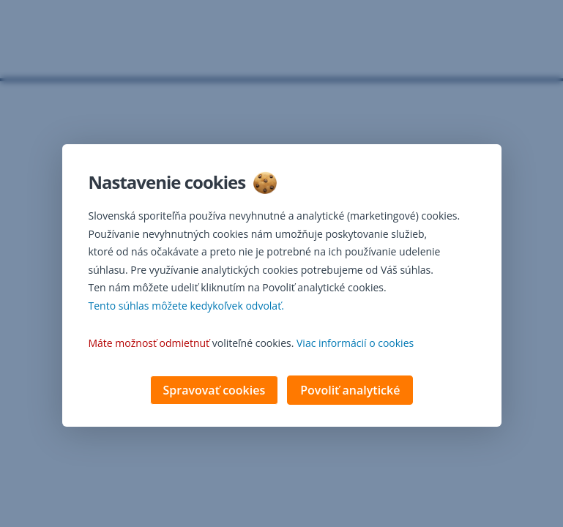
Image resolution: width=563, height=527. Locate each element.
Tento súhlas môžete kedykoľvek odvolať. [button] (186, 307)
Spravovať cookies (214, 392)
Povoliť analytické (350, 392)
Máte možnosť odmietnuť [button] (149, 344)
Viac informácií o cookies (355, 344)
